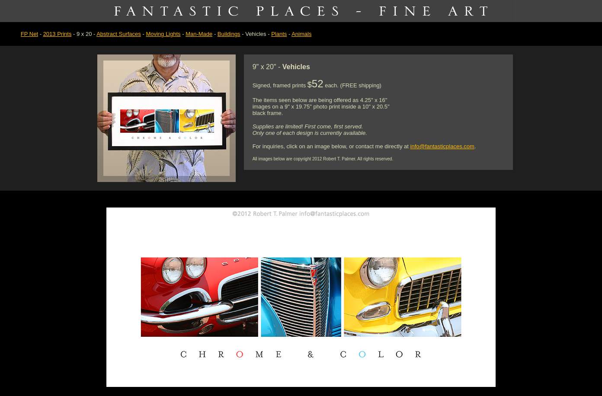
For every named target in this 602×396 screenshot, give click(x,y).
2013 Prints (57, 34)
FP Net (29, 34)
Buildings (229, 34)
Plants (279, 34)
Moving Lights (163, 34)
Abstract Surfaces (118, 34)
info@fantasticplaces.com (442, 146)
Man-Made (199, 34)
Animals (301, 34)
